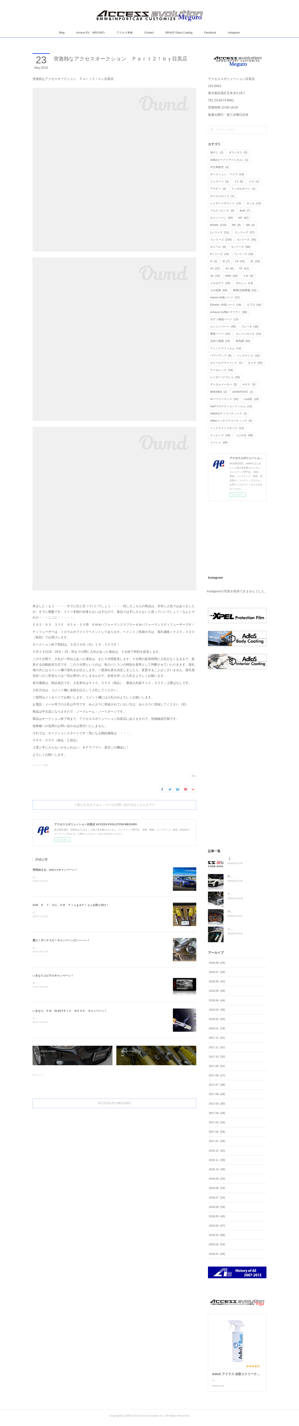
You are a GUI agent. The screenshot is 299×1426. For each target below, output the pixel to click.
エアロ (254, 304)
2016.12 (217, 1150)
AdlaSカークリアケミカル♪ (229, 159)
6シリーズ (219, 254)
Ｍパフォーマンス (224, 399)
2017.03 (217, 1122)
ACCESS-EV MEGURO (114, 1103)
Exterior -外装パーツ (225, 304)
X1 (255, 261)
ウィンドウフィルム (225, 348)
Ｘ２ (254, 181)
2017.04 (217, 1113)
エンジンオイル (248, 333)
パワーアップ (220, 355)
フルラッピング (222, 210)
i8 (226, 261)
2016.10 (217, 1169)
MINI (231, 275)
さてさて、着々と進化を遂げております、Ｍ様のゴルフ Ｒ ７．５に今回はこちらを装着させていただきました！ (93, 912)
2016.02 (217, 1244)
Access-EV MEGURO (90, 32)
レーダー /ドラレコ (225, 377)
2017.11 (217, 1047)
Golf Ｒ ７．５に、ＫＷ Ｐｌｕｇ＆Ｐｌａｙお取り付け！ (71, 905)
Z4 (240, 261)
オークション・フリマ (227, 174)
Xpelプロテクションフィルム (231, 406)
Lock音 (251, 399)
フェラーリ (219, 181)
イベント (218, 442)
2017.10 (217, 1056)
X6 (215, 275)
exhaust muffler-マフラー (228, 312)
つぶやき (244, 435)
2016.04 (217, 1225)
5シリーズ (240, 246)
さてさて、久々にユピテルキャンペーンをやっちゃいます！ (64, 983)
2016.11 (217, 1160)
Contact (149, 32)
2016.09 (217, 1178)
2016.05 (217, 1216)
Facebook (210, 32)
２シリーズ (244, 232)
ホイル (254, 203)
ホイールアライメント (226, 362)
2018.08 (217, 962)
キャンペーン (221, 217)
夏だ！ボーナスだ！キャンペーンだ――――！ (61, 940)
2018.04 (217, 1000)
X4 (229, 268)
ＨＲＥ (248, 384)
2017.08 (217, 1075)
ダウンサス (238, 152)
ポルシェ (244, 283)
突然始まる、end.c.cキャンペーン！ (55, 869)
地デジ (216, 152)
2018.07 (217, 972)
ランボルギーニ (243, 188)
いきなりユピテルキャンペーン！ (53, 975)
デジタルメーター (223, 384)
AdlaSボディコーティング (228, 413)
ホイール (218, 246)
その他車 (218, 290)
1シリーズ (219, 232)
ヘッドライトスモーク (227, 428)
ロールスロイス (222, 196)
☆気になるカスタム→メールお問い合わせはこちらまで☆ (114, 804)
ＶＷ (248, 275)
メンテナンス (248, 355)
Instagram (234, 32)
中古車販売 (219, 167)
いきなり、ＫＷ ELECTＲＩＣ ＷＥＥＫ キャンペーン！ (70, 1010)
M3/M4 (218, 224)
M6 (250, 224)
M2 (243, 217)
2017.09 (217, 1066)
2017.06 (217, 1094)
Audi (245, 210)
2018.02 (217, 1019)
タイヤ (255, 362)
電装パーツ (220, 333)
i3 (213, 261)
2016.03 (217, 1235)
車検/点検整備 (245, 290)
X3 (215, 268)
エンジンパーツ (223, 326)
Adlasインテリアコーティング (231, 420)
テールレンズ (221, 370)
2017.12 (217, 1037)
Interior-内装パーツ (225, 297)
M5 (236, 224)
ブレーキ (249, 326)
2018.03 (217, 1009)
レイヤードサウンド (225, 203)
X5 (244, 268)
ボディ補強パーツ (224, 319)
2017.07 (217, 1084)
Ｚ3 (238, 181)
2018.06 (217, 981)
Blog (62, 32)
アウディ (218, 188)
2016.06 (217, 1206)
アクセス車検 (124, 32)
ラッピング (220, 435)
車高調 (243, 340)
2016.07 (217, 1197)
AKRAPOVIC (242, 391)
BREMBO (218, 391)
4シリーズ (246, 239)
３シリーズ (221, 239)
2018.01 (217, 1028)
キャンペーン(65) (40, 765)
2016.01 (217, 1253)
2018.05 (217, 990)
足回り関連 (220, 340)
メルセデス (220, 283)
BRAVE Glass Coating (178, 32)
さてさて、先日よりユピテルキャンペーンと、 (57, 947)
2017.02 (217, 1131)
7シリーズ (243, 254)
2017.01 (217, 1141)
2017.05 (217, 1103)
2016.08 (217, 1188)
